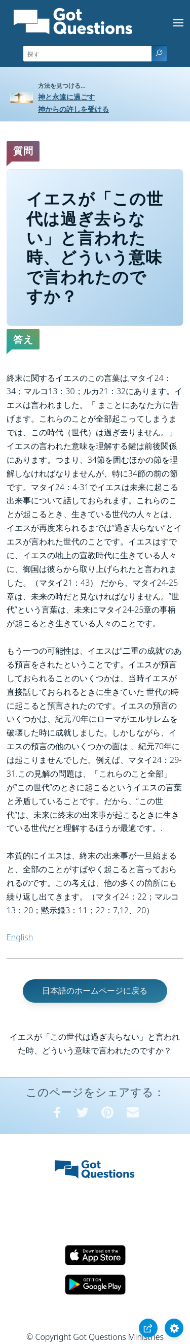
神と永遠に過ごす (66, 97)
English (20, 937)
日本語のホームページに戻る (94, 990)
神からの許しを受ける (73, 109)
